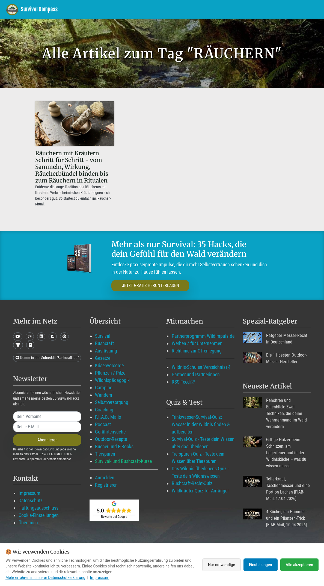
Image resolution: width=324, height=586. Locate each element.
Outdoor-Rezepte (111, 439)
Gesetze (102, 358)
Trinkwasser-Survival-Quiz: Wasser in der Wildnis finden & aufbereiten (201, 424)
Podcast (103, 424)
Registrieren (106, 485)
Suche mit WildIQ (294, 9)
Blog (204, 9)
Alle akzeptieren (299, 565)
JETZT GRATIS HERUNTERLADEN (150, 285)
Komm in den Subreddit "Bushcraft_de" (47, 357)
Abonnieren (47, 440)
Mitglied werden (169, 9)
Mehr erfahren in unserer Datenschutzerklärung (45, 577)
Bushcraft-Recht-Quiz (192, 483)
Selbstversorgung (111, 402)
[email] (47, 427)
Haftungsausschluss (38, 508)
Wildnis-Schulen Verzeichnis (198, 367)
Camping (103, 387)
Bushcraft (104, 343)
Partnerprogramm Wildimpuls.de (203, 336)
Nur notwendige (221, 565)
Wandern (103, 395)
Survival (102, 336)
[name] (47, 416)
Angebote (232, 9)
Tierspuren (105, 454)
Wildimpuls (130, 9)
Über (258, 9)
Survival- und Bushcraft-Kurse (123, 461)
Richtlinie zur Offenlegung (197, 351)
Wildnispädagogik (112, 380)
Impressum (29, 493)
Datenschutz (31, 500)
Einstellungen (260, 565)
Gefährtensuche (110, 432)
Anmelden (104, 477)
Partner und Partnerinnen (196, 374)
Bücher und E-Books (114, 446)
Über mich (28, 522)
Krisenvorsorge (109, 365)
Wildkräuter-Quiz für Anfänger (200, 491)
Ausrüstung (106, 351)
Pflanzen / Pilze (110, 373)
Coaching (104, 409)
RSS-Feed (181, 382)
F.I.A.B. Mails (108, 417)
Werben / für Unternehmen (197, 343)
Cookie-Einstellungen (39, 515)
